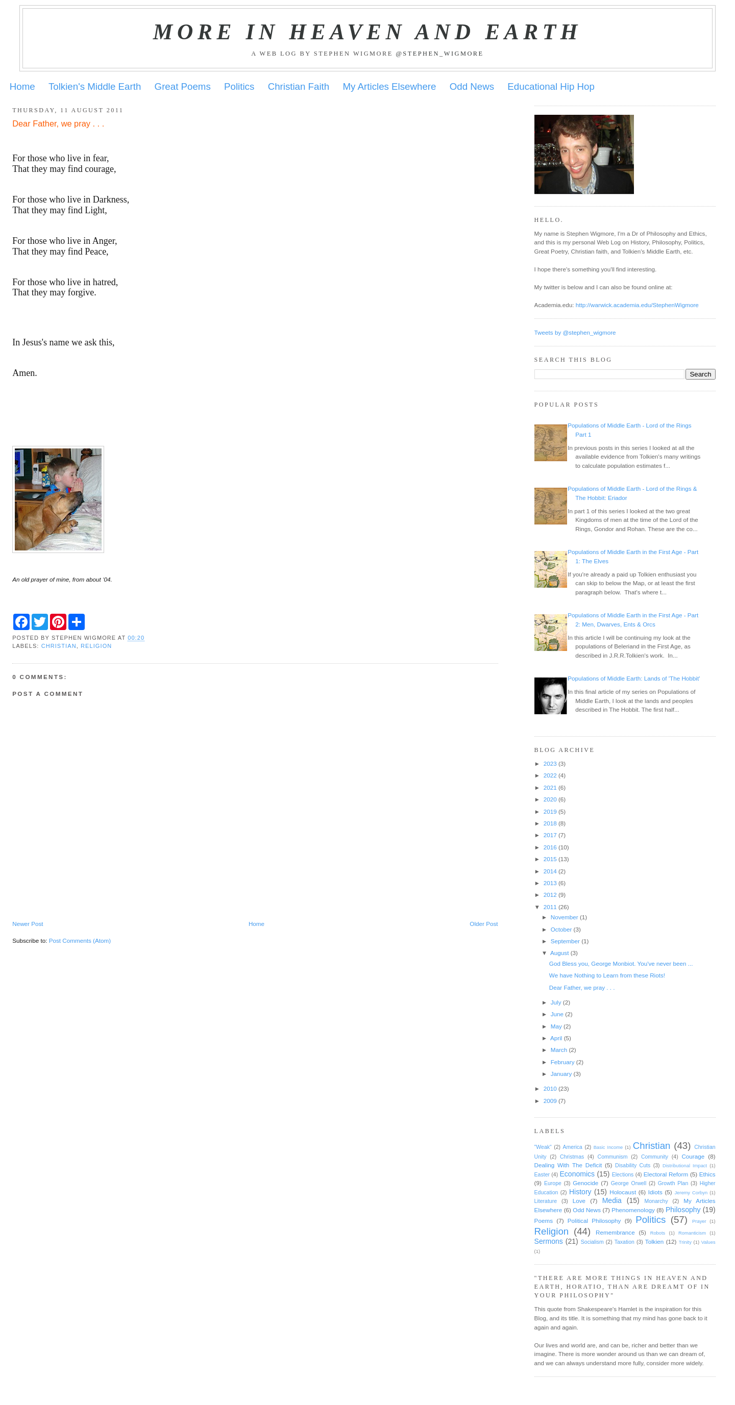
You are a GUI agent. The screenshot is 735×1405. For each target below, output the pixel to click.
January (561, 1073)
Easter (542, 1174)
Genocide (585, 1183)
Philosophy (683, 1210)
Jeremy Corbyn (690, 1192)
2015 (550, 859)
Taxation (624, 1242)
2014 (550, 871)
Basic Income (608, 1147)
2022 (550, 775)
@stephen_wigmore (439, 53)
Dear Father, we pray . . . (582, 987)
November (564, 917)
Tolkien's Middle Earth (94, 86)
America (572, 1147)
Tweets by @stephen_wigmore (575, 332)
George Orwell (629, 1183)
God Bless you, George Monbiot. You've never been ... (621, 963)
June (557, 1014)
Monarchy (656, 1201)
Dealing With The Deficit (568, 1165)
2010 (550, 1088)
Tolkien (654, 1241)
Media (612, 1200)
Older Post (484, 923)
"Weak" (543, 1147)
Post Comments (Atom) (80, 940)
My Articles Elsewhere (389, 86)
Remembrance (615, 1232)
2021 (550, 787)
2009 (550, 1100)
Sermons (548, 1241)
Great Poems (183, 86)
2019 (550, 811)
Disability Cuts (632, 1165)
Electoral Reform (666, 1174)
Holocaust (622, 1192)
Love (579, 1200)
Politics (239, 86)
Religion (96, 646)
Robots (658, 1233)
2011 (550, 907)
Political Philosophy (594, 1220)
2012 (550, 894)
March (559, 1049)
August (559, 952)
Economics (577, 1174)
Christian (59, 646)
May (556, 1026)
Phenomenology (632, 1210)
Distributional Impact (685, 1165)
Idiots (655, 1192)
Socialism (592, 1242)
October (561, 929)
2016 (550, 847)
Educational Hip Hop (551, 86)
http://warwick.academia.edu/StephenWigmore (637, 305)
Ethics (707, 1174)
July (556, 1002)
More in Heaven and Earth (367, 31)
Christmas (572, 1156)
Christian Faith (299, 86)
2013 (550, 883)
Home (22, 86)
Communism (613, 1156)
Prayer (699, 1221)
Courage (692, 1156)
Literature (545, 1201)
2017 (550, 835)
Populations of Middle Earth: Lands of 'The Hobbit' (634, 678)
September (565, 941)
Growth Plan (673, 1183)
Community (654, 1156)
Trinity (685, 1242)
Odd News (472, 86)
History (580, 1192)
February (563, 1062)
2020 (550, 799)
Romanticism (692, 1233)
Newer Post (27, 923)
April (556, 1038)
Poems (543, 1220)
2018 (550, 823)
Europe (552, 1183)
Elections (623, 1174)
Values (708, 1242)
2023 (550, 763)
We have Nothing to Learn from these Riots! (607, 975)
